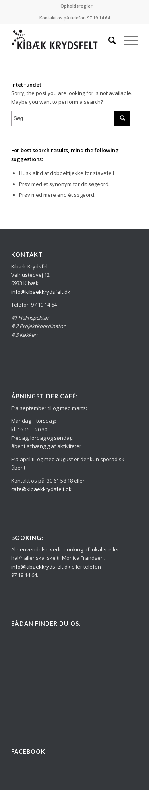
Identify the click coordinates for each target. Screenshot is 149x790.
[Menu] (127, 40)
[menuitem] (76, 6)
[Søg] (108, 40)
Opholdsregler (76, 6)
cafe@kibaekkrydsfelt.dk (41, 489)
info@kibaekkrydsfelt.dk (40, 291)
